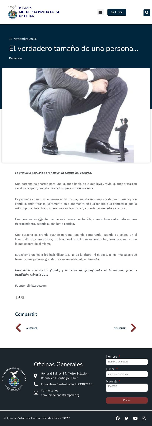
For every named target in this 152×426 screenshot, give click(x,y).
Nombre (112, 357)
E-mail (111, 369)
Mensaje (112, 382)
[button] (100, 12)
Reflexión (15, 58)
